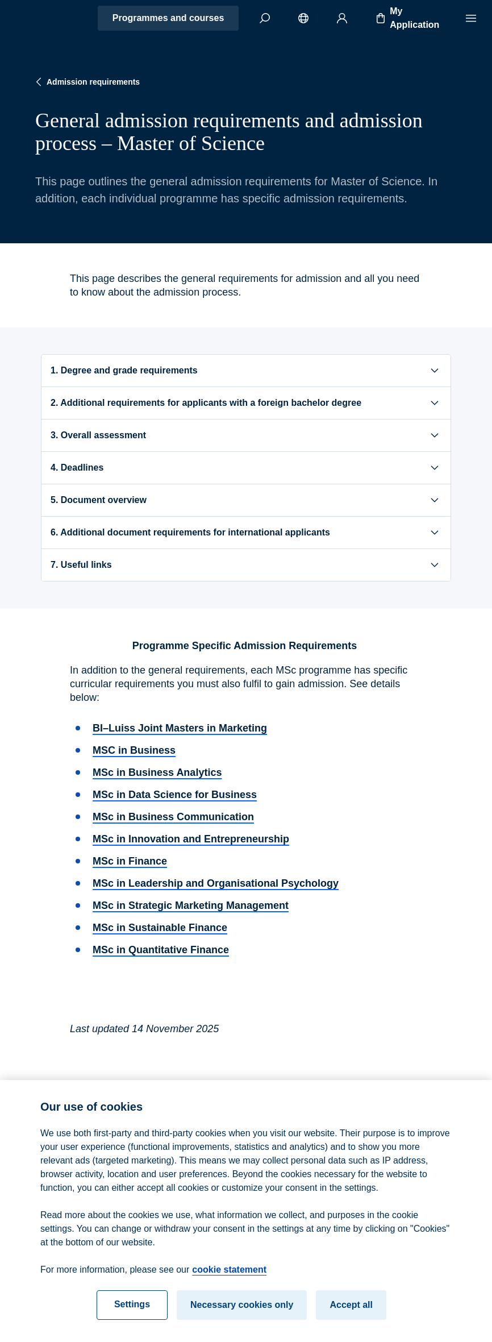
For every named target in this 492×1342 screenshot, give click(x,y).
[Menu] (470, 18)
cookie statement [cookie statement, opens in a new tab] (229, 1277)
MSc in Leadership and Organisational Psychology (216, 883)
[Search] (264, 18)
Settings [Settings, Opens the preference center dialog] (132, 1312)
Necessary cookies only (241, 1313)
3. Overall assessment (246, 435)
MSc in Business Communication (173, 816)
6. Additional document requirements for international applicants (246, 532)
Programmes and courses (168, 18)
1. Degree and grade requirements (246, 370)
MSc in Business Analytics (157, 772)
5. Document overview (246, 500)
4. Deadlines (246, 468)
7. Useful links (246, 565)
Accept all (351, 1313)
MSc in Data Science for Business (175, 794)
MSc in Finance (130, 861)
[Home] (49, 18)
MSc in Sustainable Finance (160, 927)
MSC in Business (134, 750)
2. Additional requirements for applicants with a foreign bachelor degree (246, 403)
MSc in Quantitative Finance (161, 949)
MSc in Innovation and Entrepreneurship (191, 839)
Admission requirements (86, 82)
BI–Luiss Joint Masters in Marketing (180, 728)
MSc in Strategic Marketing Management (191, 905)
